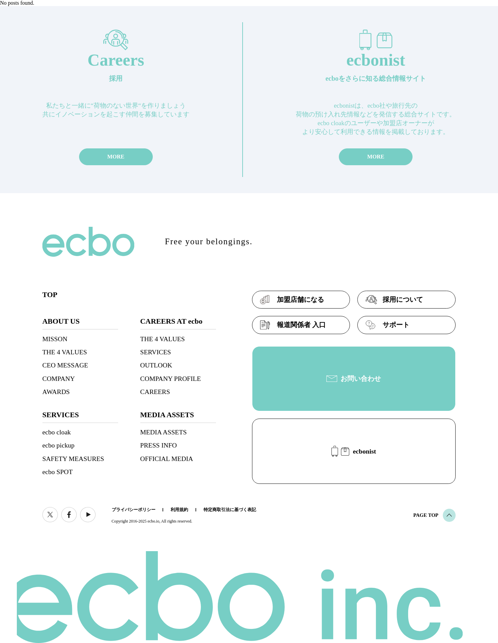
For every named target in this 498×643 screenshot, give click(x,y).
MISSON (54, 339)
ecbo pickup (58, 445)
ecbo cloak (56, 432)
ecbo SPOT (57, 471)
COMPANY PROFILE (170, 378)
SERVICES (155, 352)
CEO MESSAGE (65, 365)
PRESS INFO (158, 445)
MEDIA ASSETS (163, 432)
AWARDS (56, 391)
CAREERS (155, 391)
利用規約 (179, 509)
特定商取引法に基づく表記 (230, 509)
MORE (115, 156)
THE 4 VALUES (64, 352)
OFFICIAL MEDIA (166, 458)
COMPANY (58, 378)
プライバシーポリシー (133, 509)
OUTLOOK (156, 365)
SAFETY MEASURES (73, 458)
